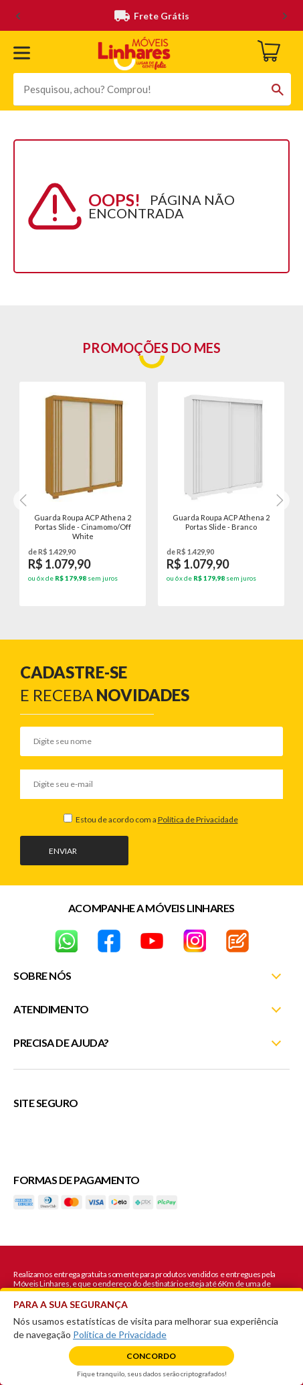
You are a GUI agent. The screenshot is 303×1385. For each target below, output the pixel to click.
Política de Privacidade (198, 819)
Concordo (151, 1356)
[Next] (24, 500)
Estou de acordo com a (156, 819)
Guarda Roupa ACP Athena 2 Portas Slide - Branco (221, 522)
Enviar (63, 851)
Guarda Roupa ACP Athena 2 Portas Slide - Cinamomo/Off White (82, 526)
